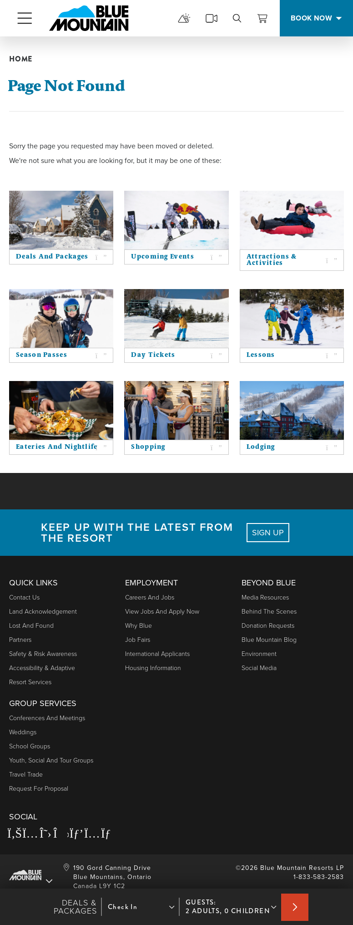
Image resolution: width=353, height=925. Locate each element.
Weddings (22, 732)
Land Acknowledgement (43, 611)
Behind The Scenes (269, 611)
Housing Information (153, 668)
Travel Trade (26, 774)
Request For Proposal (38, 788)
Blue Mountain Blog (269, 640)
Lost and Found (31, 625)
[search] (237, 18)
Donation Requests (268, 625)
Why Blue (138, 625)
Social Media (259, 668)
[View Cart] (262, 18)
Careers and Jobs (149, 597)
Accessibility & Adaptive (42, 668)
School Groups (29, 746)
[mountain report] (184, 18)
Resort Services (30, 682)
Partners (20, 640)
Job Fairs (137, 640)
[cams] (212, 18)
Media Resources (265, 597)
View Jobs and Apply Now (162, 611)
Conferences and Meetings (47, 718)
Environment (259, 654)
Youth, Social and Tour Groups (51, 760)
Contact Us (24, 597)
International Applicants (157, 654)
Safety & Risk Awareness (43, 654)
